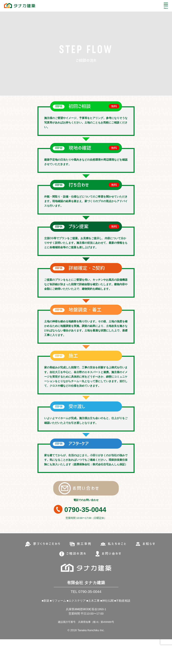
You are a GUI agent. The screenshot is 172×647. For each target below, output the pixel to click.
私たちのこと (118, 551)
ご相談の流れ (76, 560)
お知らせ (151, 551)
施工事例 (84, 551)
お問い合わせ (75, 490)
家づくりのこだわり (45, 551)
